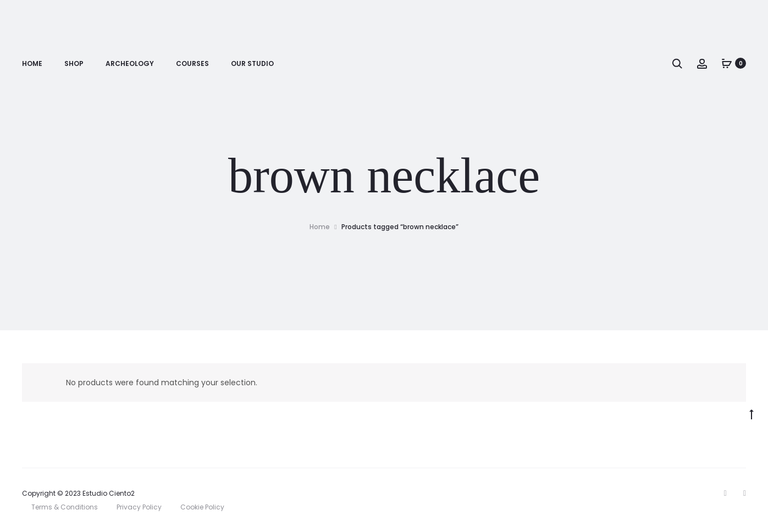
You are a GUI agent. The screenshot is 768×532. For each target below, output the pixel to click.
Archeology (130, 63)
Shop (74, 63)
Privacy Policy (139, 507)
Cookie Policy (202, 507)
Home (32, 63)
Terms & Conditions (64, 507)
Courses (192, 63)
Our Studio (252, 63)
